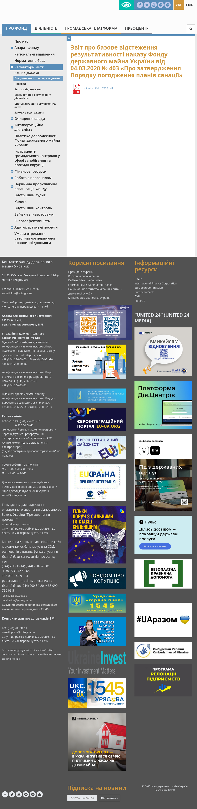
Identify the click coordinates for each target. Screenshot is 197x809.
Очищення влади (27, 118)
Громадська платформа (91, 28)
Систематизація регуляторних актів (35, 105)
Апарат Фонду (24, 47)
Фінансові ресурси (28, 171)
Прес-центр (137, 28)
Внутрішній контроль (33, 208)
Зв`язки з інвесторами (34, 214)
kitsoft (171, 790)
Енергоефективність (32, 221)
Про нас (21, 41)
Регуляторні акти (27, 67)
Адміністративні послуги (34, 227)
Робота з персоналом (31, 177)
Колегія (20, 201)
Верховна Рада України (83, 276)
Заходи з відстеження (29, 112)
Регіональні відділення (34, 54)
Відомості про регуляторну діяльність (32, 96)
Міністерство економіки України (89, 297)
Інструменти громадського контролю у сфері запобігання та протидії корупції (37, 158)
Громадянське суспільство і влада (90, 285)
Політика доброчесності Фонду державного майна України (37, 140)
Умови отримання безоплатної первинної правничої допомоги (34, 238)
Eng (189, 5)
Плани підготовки (26, 73)
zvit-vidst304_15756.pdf (98, 88)
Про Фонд (16, 28)
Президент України (80, 272)
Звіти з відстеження (28, 89)
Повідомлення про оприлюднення (37, 78)
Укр (178, 5)
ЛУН (137, 296)
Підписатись (109, 798)
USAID (138, 279)
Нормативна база (29, 60)
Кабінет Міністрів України (85, 280)
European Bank (144, 292)
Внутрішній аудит (30, 195)
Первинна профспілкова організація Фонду (33, 186)
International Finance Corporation (155, 283)
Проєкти (20, 84)
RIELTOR (139, 301)
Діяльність (46, 28)
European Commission (148, 287)
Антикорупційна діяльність (26, 127)
